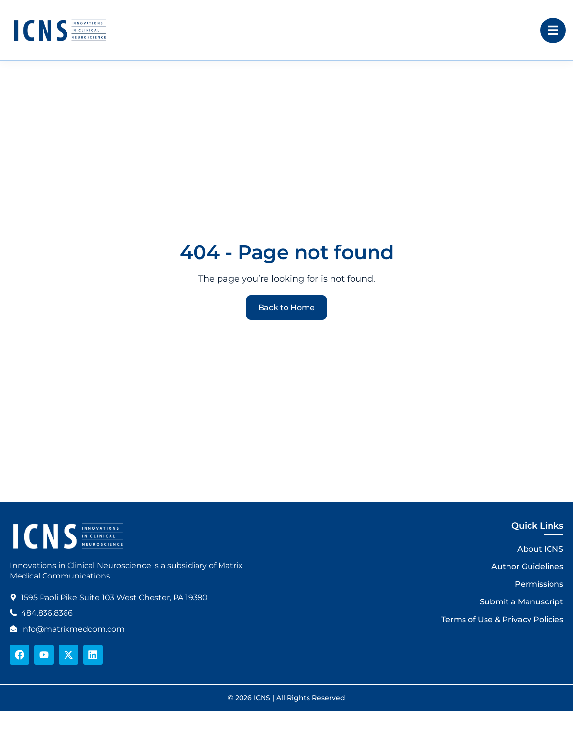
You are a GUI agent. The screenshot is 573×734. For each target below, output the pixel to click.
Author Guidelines (527, 566)
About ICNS (540, 549)
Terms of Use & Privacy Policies (502, 619)
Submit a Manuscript (521, 601)
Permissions (539, 584)
